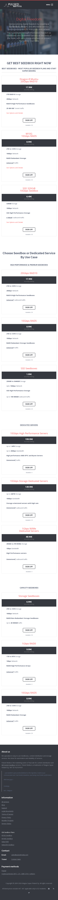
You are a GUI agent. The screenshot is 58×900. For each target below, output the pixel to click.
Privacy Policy (6, 817)
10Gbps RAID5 (29, 320)
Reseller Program (7, 820)
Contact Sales (16, 859)
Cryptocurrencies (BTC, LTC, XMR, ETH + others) (18, 874)
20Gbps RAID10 (29, 273)
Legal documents (7, 811)
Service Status (6, 824)
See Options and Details (14, 113)
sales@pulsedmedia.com (19, 855)
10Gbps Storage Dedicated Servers (29, 481)
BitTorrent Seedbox (8, 765)
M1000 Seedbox (7, 839)
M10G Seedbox (7, 835)
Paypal (4, 871)
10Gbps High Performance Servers (29, 433)
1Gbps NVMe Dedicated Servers (29, 529)
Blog (3, 805)
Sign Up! (29, 120)
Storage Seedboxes (29, 595)
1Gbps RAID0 (29, 643)
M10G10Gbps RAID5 (29, 135)
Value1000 (5, 842)
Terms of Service (7, 814)
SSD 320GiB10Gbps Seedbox (29, 189)
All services (5, 802)
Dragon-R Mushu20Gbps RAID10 (29, 80)
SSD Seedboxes (29, 368)
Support (4, 808)
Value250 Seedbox (8, 845)
